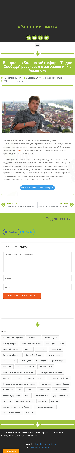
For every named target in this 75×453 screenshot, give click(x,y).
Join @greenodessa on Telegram (37, 187)
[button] (37, 45)
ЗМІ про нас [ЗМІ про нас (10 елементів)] (56, 349)
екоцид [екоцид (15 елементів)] (54, 401)
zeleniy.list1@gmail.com (45, 444)
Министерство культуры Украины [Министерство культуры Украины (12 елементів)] (18, 372)
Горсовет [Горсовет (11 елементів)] (41, 349)
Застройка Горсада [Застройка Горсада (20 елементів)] (12, 355)
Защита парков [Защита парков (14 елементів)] (54, 355)
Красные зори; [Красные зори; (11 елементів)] (57, 361)
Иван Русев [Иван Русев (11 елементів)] (26, 361)
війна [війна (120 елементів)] (27, 395)
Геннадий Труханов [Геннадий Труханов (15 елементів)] (55, 343)
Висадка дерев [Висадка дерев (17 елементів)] (10, 343)
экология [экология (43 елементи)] (30, 413)
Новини (19, 81)
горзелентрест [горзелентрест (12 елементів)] (41, 395)
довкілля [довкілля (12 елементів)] (7, 401)
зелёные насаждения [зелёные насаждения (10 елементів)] (45, 407)
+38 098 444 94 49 (40, 447)
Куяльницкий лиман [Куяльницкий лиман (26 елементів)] (25, 366)
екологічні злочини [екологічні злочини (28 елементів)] (24, 401)
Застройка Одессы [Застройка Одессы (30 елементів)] (34, 355)
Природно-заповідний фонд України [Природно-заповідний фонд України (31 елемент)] (19, 384)
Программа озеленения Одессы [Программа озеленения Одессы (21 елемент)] (55, 384)
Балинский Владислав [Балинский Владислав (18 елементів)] (13, 337)
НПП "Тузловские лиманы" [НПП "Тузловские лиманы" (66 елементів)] (50, 372)
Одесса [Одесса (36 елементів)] (17, 378)
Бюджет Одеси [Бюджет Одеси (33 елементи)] (50, 337)
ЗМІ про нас (9, 81)
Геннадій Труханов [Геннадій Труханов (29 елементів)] (11, 349)
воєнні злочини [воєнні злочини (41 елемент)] (60, 389)
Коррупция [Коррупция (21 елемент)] (41, 361)
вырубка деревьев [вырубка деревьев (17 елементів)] (11, 395)
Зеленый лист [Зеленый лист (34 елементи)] (9, 361)
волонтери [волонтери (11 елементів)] (44, 389)
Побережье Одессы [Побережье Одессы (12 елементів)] (34, 378)
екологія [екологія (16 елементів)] (42, 401)
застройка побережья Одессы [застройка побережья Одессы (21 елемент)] (17, 407)
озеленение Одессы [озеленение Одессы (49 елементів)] (12, 413)
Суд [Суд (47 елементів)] (19, 389)
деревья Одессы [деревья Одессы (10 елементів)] (60, 395)
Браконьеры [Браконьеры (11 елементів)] (33, 337)
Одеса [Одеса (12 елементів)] (6, 378)
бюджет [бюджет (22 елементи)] (30, 389)
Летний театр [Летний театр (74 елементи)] (45, 366)
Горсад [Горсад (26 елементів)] (28, 349)
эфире (19, 150)
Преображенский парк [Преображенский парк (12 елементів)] (59, 378)
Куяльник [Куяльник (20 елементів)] (7, 366)
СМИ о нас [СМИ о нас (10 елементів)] (8, 389)
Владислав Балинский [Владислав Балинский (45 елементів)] (31, 343)
